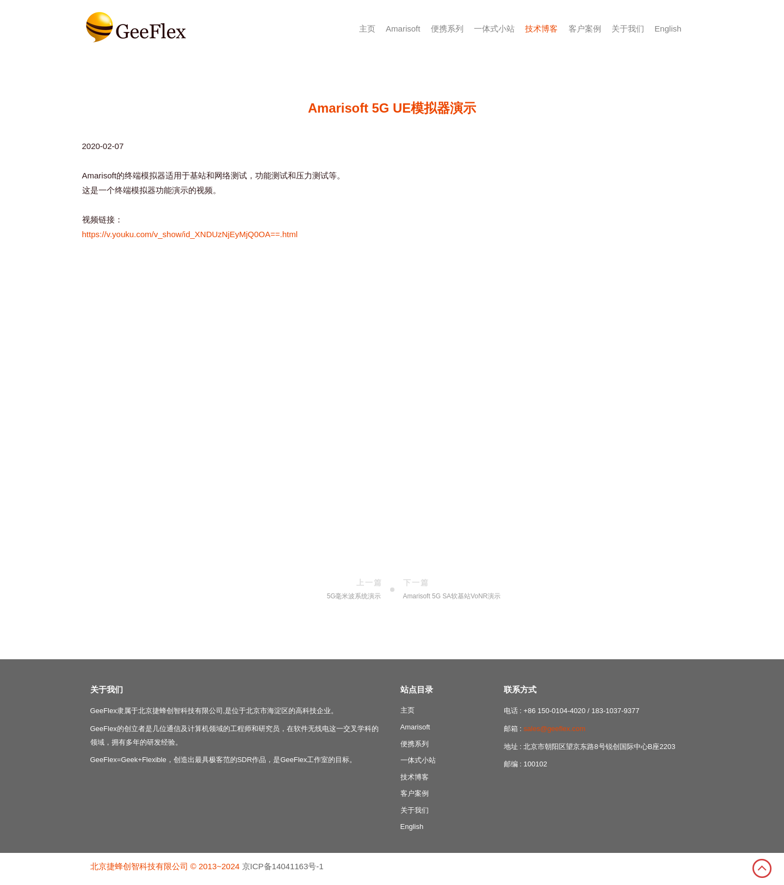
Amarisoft (403, 28)
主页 (367, 28)
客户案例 (585, 28)
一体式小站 (494, 28)
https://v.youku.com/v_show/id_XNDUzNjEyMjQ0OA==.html (190, 234)
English (668, 28)
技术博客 (541, 28)
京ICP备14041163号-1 (283, 866)
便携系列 (447, 28)
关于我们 (628, 28)
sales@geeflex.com (554, 729)
